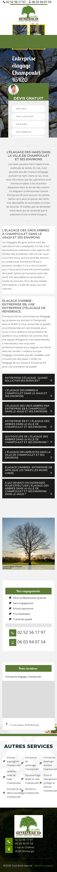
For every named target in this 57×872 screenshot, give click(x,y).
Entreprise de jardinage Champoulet (28, 763)
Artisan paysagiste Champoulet (10, 761)
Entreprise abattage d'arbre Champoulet (47, 763)
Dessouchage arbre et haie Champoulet (28, 779)
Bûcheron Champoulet (28, 791)
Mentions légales (44, 865)
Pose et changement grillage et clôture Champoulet (47, 783)
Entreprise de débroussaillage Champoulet (10, 792)
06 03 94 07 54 (40, 2)
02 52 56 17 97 (14, 2)
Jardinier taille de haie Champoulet (10, 777)
